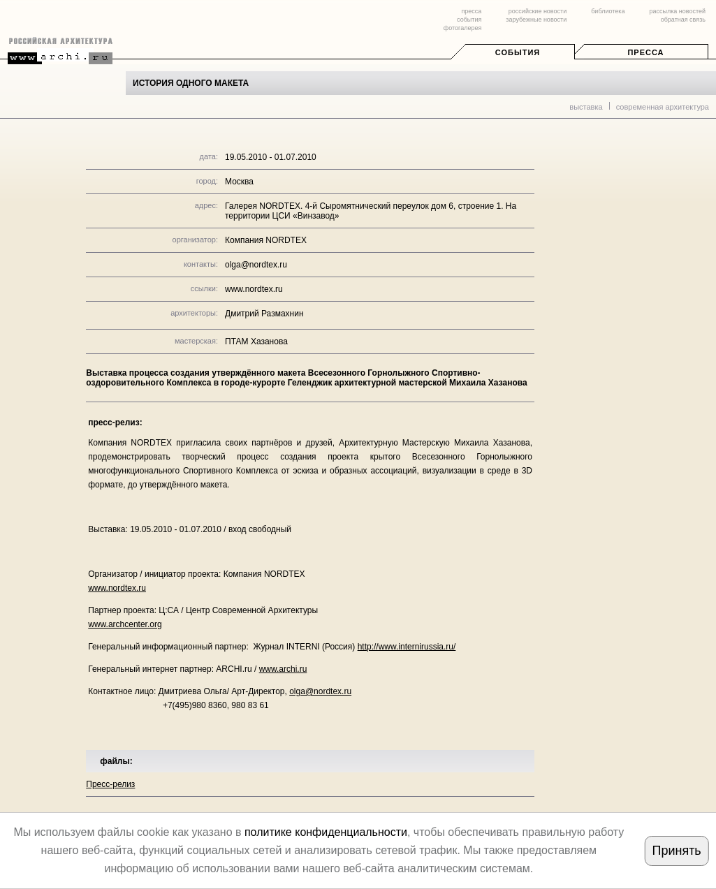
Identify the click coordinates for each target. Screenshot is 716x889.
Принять (676, 851)
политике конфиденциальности (325, 832)
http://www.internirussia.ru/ (407, 647)
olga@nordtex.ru (320, 691)
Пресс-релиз (110, 784)
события (469, 19)
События (517, 52)
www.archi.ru (283, 669)
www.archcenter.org (124, 624)
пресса (471, 11)
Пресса (645, 52)
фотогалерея (462, 27)
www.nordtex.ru (254, 289)
